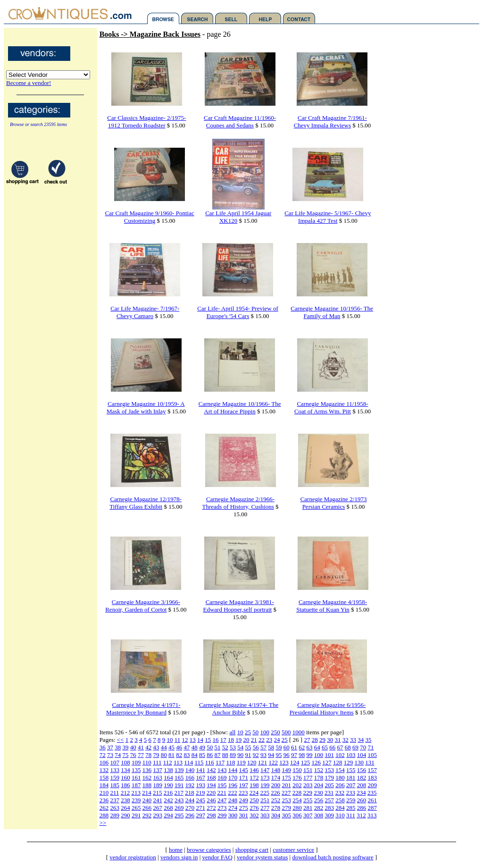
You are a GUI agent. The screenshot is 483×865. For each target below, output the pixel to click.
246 (211, 800)
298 (211, 815)
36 (103, 747)
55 (248, 747)
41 (141, 747)
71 (370, 747)
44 (164, 747)
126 (316, 762)
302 (254, 815)
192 (190, 785)
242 (168, 800)
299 (222, 815)
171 (243, 777)
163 (157, 777)
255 (308, 800)
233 (350, 792)
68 (348, 747)
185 (114, 785)
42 (148, 747)
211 (114, 792)
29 (322, 739)
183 (372, 777)
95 (278, 754)
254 (297, 800)
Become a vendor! (28, 82)
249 (243, 800)
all (232, 732)
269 (179, 807)
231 (329, 792)
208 (361, 785)
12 (185, 739)
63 (309, 747)
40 (133, 747)
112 (167, 762)
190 (168, 785)
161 (136, 777)
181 (351, 777)
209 (372, 785)
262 (104, 807)
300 (233, 815)
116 (209, 762)
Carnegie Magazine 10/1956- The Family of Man (332, 312)
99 (309, 754)
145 (243, 769)
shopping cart (251, 849)
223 (243, 792)
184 (104, 785)
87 (217, 754)
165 (179, 777)
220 (211, 792)
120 (252, 762)
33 (353, 739)
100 (264, 732)
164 (168, 777)
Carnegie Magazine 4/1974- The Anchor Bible (238, 708)
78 (148, 754)
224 (254, 792)
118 (230, 762)
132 (104, 769)
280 (297, 807)
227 (286, 792)
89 (233, 754)
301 (243, 815)
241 (157, 800)
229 (307, 792)
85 (202, 754)
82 (179, 754)
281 (308, 807)
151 (308, 769)
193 (200, 785)
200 (276, 785)
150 (297, 769)
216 (168, 792)
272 (211, 807)
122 (273, 762)
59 (278, 747)
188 (147, 785)
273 (222, 807)
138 (168, 769)
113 (178, 762)
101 (329, 754)
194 (211, 785)
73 (110, 754)
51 (217, 747)
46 (179, 747)
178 (319, 777)
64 (317, 747)
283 (329, 807)
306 (297, 815)
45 (171, 747)
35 (368, 739)
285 (351, 807)
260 (361, 800)
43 (156, 747)
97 (294, 754)
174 (276, 777)
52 (225, 747)
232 (340, 792)
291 (136, 815)
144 (233, 769)
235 (372, 792)
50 (255, 732)
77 (141, 754)
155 (351, 769)
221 (221, 792)
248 (233, 800)
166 (190, 777)
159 (114, 777)
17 (223, 739)
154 (340, 769)
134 (125, 769)
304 (276, 815)
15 (208, 739)
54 (240, 747)
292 (147, 815)
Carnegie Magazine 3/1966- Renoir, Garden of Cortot (142, 605)
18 (231, 739)
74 (118, 754)
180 (340, 777)
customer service (293, 849)
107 (114, 762)
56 (256, 747)
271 (200, 807)
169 (222, 777)
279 (286, 807)
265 (136, 807)
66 (332, 747)
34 (361, 739)
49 (202, 747)
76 (133, 754)
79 (156, 754)
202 (297, 785)
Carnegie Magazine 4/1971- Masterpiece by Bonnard (143, 708)
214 (146, 792)
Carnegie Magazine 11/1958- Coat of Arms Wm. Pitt (331, 407)
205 (329, 785)
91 (248, 754)
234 (361, 792)
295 (179, 815)
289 (114, 815)
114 (188, 762)
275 (243, 807)
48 (195, 747)
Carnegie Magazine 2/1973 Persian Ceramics (333, 502)
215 (157, 792)
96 (286, 754)
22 (261, 739)
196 (233, 785)
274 (233, 807)
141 (200, 769)
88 (225, 754)
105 (372, 754)
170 (233, 777)
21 (254, 739)
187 (136, 785)
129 (348, 762)
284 (340, 807)
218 (189, 792)
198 (254, 785)
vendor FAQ (217, 857)
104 (361, 754)
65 (325, 747)
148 (276, 769)
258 (340, 800)
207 (351, 785)
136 (147, 769)
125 (305, 762)
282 (319, 807)
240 (147, 800)
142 (211, 769)
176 (297, 777)
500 (286, 732)
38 (118, 747)
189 (157, 785)
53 (233, 747)
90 (240, 754)
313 (372, 815)
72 (103, 754)
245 (200, 800)
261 (372, 800)
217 (178, 792)
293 (157, 815)
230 (318, 792)
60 (286, 747)
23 (269, 739)
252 (276, 800)
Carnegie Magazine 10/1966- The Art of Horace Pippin (240, 407)
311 (350, 815)
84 (195, 754)
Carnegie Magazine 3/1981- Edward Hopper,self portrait (238, 605)
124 (295, 762)
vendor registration (132, 857)
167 (200, 777)
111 (157, 762)
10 (240, 732)
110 (146, 762)
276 (254, 807)
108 (125, 762)
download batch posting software (332, 857)
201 (286, 785)
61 (294, 747)
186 (125, 785)
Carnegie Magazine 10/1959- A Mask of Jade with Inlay (146, 407)
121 (262, 762)
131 (370, 762)
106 (104, 762)
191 (179, 785)
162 (147, 777)
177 (308, 777)
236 (104, 800)
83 (186, 754)
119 (241, 762)
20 (246, 739)
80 (164, 754)
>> (103, 822)
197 (243, 785)
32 (345, 739)
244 (190, 800)
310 (340, 815)
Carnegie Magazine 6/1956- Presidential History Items (328, 708)
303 (265, 815)
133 (114, 769)
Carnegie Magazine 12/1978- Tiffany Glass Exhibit (145, 502)
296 (190, 815)
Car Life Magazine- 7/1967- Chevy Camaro (144, 312)
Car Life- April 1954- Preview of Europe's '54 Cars (237, 312)
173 (265, 777)
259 (351, 800)
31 (337, 739)
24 (277, 739)
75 (125, 754)
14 (200, 739)
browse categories (209, 849)
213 (136, 792)
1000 (298, 732)
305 (286, 815)
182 (361, 777)
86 (210, 754)
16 (216, 739)
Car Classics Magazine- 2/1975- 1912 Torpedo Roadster (146, 121)
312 (361, 815)
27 (307, 739)
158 (104, 777)
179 (329, 777)
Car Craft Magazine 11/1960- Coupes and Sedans (240, 121)
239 (136, 800)
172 (254, 777)
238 (125, 800)
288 (104, 815)
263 (114, 807)
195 (222, 785)
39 (125, 747)
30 (330, 739)
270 (190, 807)
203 (308, 785)
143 (222, 769)
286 (361, 807)
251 (265, 800)
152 (319, 769)
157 (372, 769)
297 (200, 815)
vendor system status (262, 857)
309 (329, 815)
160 (125, 777)
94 (271, 754)
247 (222, 800)
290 (125, 815)
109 (136, 762)
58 (271, 747)
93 (263, 754)
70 (363, 747)
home (176, 849)
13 (193, 739)
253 (286, 800)
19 (238, 739)
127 (327, 762)
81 (171, 754)
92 (256, 754)
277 (265, 807)
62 (302, 747)
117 (220, 762)
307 (308, 815)
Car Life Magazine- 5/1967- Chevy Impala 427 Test (327, 217)
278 (276, 807)
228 (297, 792)
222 (232, 792)
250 (275, 732)
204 (319, 785)
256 (319, 800)
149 (286, 769)
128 (337, 762)
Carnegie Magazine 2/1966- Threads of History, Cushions (238, 502)
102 (340, 754)
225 (264, 792)
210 (104, 792)
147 (265, 769)
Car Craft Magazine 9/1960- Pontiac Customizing (149, 217)
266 (147, 807)
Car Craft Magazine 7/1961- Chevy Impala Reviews (330, 121)
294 (168, 815)
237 (114, 800)
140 (190, 769)
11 (178, 739)
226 (275, 792)
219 (200, 792)
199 (265, 785)
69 (355, 747)
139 (179, 769)
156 (361, 769)
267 (157, 807)
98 (302, 754)
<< (120, 739)
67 (340, 747)
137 (157, 769)
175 (286, 777)
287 (372, 807)
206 (340, 785)
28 (315, 739)
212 (125, 792)
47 (186, 747)
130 (359, 762)
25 (248, 732)
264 (125, 807)
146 (254, 769)
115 (199, 762)
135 (136, 769)
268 (168, 807)
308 (319, 815)
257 (329, 800)
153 (329, 769)
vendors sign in (179, 857)
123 (284, 762)
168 (211, 777)
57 (263, 747)
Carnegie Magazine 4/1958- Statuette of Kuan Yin (331, 605)
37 (110, 747)
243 (179, 800)
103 (351, 754)
